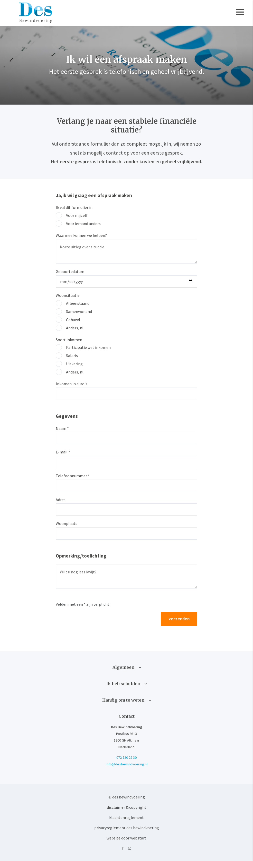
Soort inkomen (69, 339)
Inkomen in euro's (71, 383)
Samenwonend (79, 311)
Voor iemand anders (83, 223)
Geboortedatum (70, 271)
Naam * (62, 428)
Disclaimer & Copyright (126, 807)
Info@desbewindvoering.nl (126, 764)
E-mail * (63, 451)
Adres (60, 499)
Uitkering (74, 363)
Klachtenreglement (126, 817)
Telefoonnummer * (73, 475)
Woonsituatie (68, 295)
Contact (127, 716)
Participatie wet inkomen (88, 347)
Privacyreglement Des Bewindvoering (126, 827)
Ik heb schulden (123, 683)
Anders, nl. (75, 327)
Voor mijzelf (77, 215)
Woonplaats (66, 523)
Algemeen (123, 667)
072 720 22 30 (126, 757)
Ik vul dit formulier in (74, 207)
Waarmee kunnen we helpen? (81, 235)
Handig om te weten (123, 700)
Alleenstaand (77, 303)
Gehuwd (73, 319)
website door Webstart (126, 837)
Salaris (72, 355)
